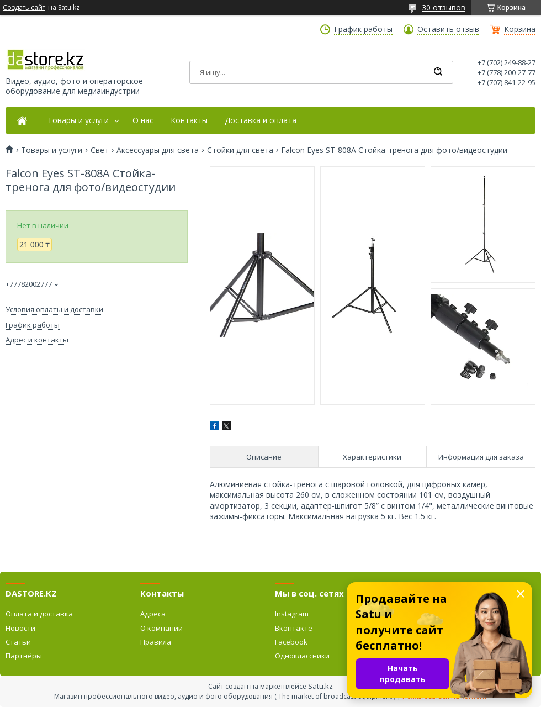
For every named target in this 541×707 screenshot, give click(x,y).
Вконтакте (293, 628)
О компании (161, 628)
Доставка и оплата (260, 120)
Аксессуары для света (157, 150)
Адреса (153, 614)
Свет (100, 150)
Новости (20, 628)
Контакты (189, 120)
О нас (142, 120)
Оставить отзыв (448, 29)
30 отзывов (443, 7)
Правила (155, 642)
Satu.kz (320, 686)
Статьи (18, 642)
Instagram (292, 614)
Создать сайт (24, 8)
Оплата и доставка (39, 614)
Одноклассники (302, 656)
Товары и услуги (78, 120)
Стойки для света (240, 150)
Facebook (291, 642)
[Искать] (438, 72)
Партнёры (24, 656)
